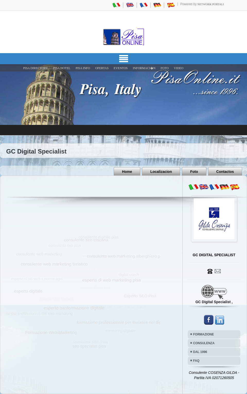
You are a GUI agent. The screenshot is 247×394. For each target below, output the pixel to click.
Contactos (225, 172)
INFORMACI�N (144, 68)
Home (127, 172)
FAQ (196, 361)
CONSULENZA (204, 343)
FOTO (165, 68)
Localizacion (161, 172)
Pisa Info (83, 68)
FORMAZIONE (203, 334)
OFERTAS (102, 68)
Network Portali (210, 4)
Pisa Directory (35, 68)
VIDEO (178, 68)
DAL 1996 (200, 352)
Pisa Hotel (61, 68)
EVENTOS (121, 68)
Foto (194, 172)
